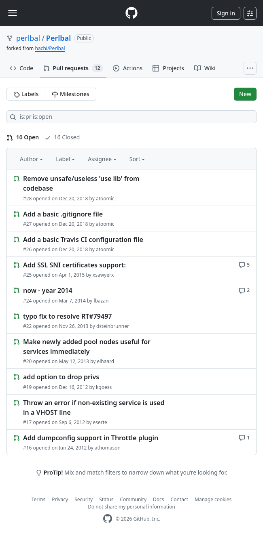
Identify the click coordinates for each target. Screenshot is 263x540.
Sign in (226, 13)
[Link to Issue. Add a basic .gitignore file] (131, 218)
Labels (25, 94)
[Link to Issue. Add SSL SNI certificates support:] (131, 269)
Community (133, 499)
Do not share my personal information (131, 506)
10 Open (22, 137)
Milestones (70, 94)
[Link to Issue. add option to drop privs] (131, 381)
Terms (39, 499)
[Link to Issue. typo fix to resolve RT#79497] (131, 320)
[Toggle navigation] (12, 13)
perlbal (28, 38)
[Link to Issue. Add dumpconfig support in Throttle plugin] (131, 442)
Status (106, 499)
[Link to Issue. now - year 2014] (131, 294)
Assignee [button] (102, 159)
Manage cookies (213, 499)
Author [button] (31, 159)
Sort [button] (137, 159)
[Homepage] (131, 13)
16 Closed (62, 137)
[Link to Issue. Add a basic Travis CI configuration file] (131, 243)
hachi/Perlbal (50, 48)
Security (83, 499)
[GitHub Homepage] (107, 519)
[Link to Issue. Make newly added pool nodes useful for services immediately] (131, 351)
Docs (158, 499)
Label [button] (65, 159)
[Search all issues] (131, 116)
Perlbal (58, 38)
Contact (179, 499)
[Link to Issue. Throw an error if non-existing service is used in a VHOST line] (131, 412)
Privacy (60, 499)
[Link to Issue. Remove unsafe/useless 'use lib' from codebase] (131, 188)
